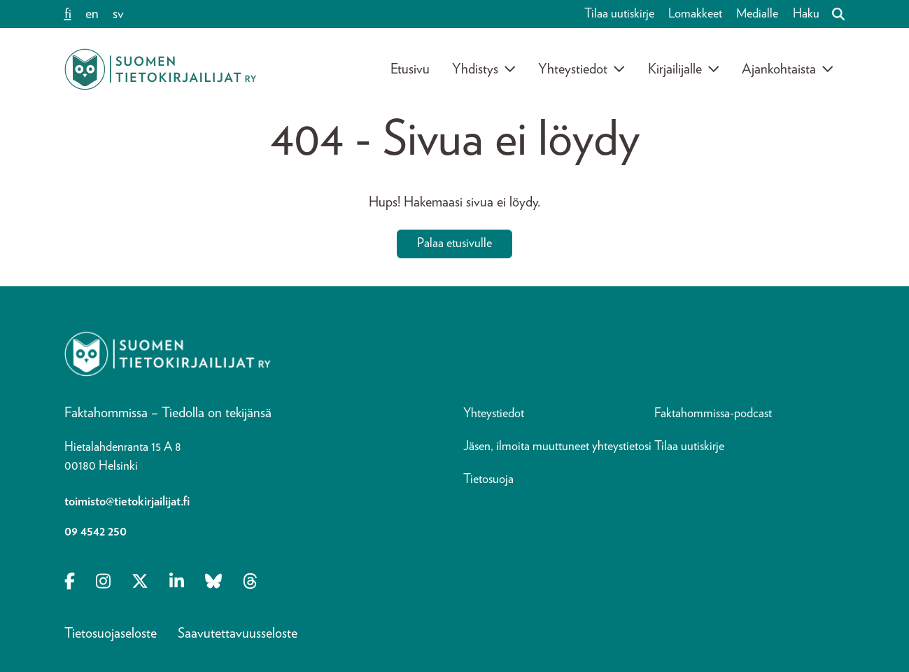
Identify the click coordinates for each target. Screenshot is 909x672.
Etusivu (410, 69)
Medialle (757, 14)
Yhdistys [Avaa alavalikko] (484, 69)
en (92, 14)
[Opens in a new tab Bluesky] (213, 582)
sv (118, 14)
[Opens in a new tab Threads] (250, 582)
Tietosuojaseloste (110, 633)
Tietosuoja (488, 479)
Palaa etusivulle (454, 243)
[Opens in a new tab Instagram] (103, 582)
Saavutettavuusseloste (237, 633)
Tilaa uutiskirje (619, 14)
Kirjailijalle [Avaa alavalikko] (684, 69)
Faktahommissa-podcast (713, 413)
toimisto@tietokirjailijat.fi (127, 502)
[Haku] (832, 14)
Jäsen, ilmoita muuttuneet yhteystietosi (557, 446)
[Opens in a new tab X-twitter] (140, 582)
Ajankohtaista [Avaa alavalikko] (788, 69)
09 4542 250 (95, 532)
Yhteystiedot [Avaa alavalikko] (582, 69)
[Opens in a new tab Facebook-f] (69, 582)
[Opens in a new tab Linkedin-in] (176, 582)
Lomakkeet (695, 14)
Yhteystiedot (493, 413)
